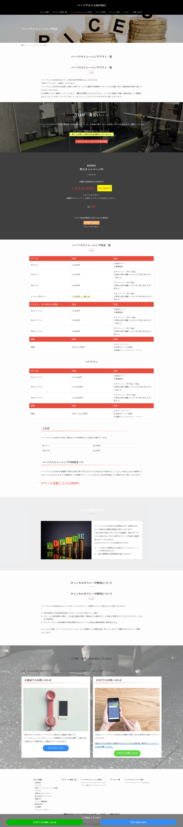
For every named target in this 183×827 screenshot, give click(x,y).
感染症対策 (38, 804)
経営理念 (38, 782)
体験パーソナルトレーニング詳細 (46, 788)
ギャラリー (38, 785)
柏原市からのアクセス (42, 793)
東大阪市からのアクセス (43, 796)
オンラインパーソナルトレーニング (94, 782)
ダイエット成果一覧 (69, 779)
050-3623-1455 (138, 822)
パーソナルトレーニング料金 (91, 779)
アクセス (38, 790)
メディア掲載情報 (41, 801)
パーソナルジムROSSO (91, 5)
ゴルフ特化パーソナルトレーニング (94, 785)
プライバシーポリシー (42, 810)
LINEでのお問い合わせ (44, 822)
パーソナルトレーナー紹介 (134, 779)
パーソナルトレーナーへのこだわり (138, 782)
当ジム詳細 (37, 779)
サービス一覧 (115, 779)
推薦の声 (38, 799)
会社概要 (38, 807)
